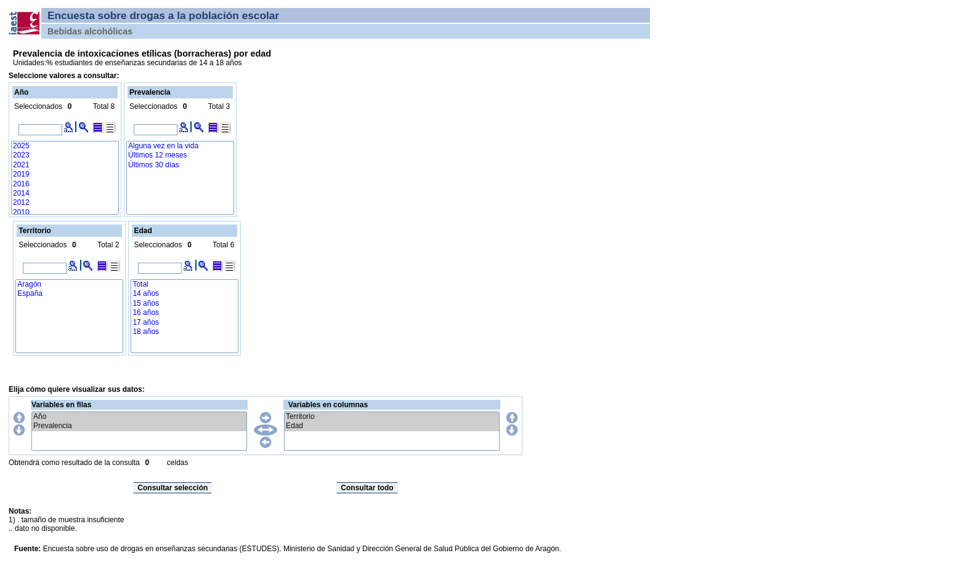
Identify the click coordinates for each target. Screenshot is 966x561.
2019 (65, 174)
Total (184, 284)
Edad (392, 426)
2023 (65, 155)
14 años (184, 293)
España (69, 293)
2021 (65, 165)
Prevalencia (139, 426)
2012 (65, 202)
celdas (178, 462)
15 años (184, 303)
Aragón (69, 284)
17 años (184, 322)
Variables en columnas (328, 404)
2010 (65, 212)
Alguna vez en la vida (180, 146)
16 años (184, 312)
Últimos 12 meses (180, 155)
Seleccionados (38, 106)
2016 (65, 184)
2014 (65, 193)
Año (139, 416)
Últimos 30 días (180, 165)
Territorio (392, 416)
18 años (184, 331)
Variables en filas (61, 404)
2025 (65, 146)
